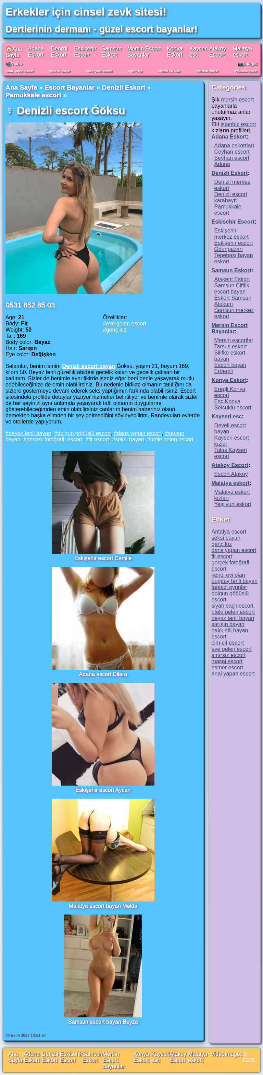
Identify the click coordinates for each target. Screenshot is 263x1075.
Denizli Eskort (59, 52)
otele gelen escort (171, 439)
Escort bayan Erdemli (230, 368)
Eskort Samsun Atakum (232, 301)
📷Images (248, 63)
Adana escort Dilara (103, 674)
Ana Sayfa (21, 87)
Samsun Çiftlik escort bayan (231, 289)
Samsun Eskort (111, 52)
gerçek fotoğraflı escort (54, 439)
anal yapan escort (20, 71)
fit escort (98, 439)
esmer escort (227, 667)
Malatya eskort (242, 52)
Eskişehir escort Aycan (102, 790)
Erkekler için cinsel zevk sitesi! (85, 11)
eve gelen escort (100, 71)
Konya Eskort (174, 52)
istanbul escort (238, 124)
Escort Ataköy (231, 474)
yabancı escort (247, 71)
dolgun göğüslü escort (84, 433)
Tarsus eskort (230, 346)
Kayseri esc (227, 416)
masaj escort (227, 661)
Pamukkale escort (33, 94)
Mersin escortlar (233, 340)
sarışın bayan (228, 624)
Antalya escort (229, 532)
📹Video (13, 63)
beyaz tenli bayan (30, 433)
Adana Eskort (35, 52)
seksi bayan (129, 439)
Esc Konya (227, 401)
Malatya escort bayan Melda (103, 906)
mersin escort (237, 100)
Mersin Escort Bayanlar (144, 52)
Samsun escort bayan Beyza (103, 1022)
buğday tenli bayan (235, 581)
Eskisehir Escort (85, 52)
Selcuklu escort (233, 407)
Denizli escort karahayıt (230, 197)
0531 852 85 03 (30, 305)
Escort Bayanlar (70, 87)
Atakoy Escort (217, 52)
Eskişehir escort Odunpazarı (233, 246)
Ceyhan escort (232, 152)
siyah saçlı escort (233, 606)
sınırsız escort (208, 71)
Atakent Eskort (232, 279)
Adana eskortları (234, 145)
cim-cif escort (61, 71)
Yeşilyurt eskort (232, 504)
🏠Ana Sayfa (13, 52)
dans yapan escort (139, 433)
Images (233, 1054)
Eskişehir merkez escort (231, 234)
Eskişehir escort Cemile (103, 558)
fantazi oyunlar (229, 587)
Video (218, 1054)
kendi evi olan (170, 71)
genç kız (136, 71)
